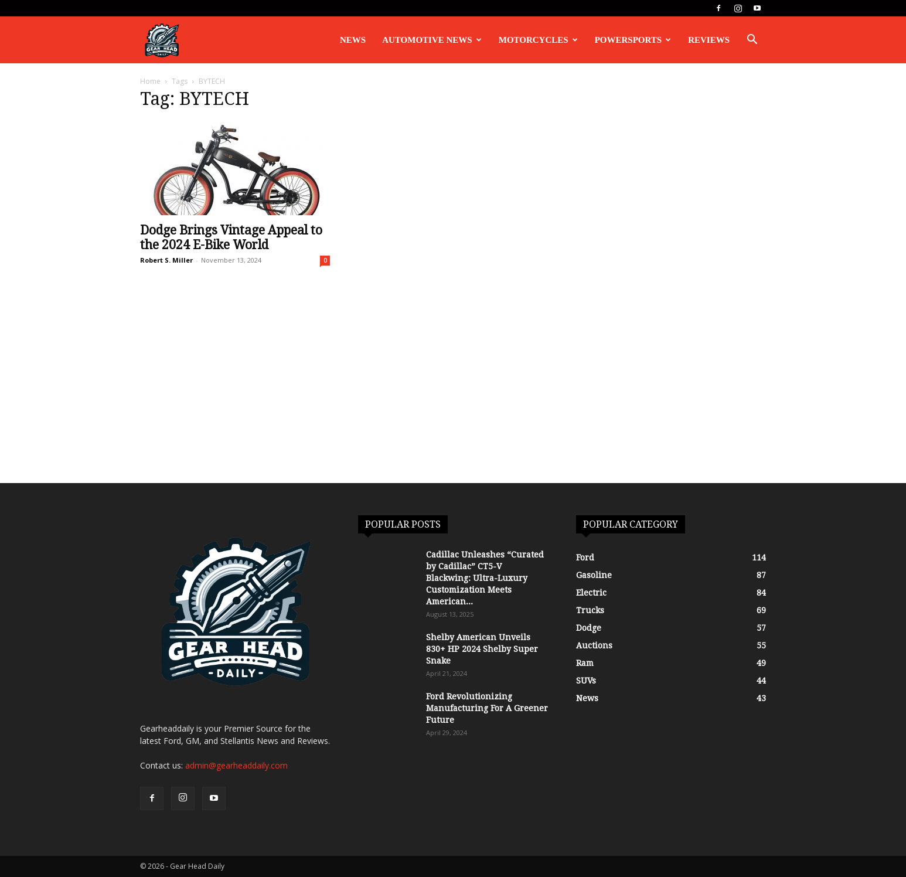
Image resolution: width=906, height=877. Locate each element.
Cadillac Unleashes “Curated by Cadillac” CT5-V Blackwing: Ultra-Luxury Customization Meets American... (485, 578)
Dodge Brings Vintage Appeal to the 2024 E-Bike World (231, 237)
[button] (752, 40)
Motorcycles (538, 40)
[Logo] (161, 40)
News (353, 40)
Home (150, 81)
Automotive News (432, 40)
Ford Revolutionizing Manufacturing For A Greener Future (487, 708)
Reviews (709, 40)
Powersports (633, 40)
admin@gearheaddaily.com (236, 765)
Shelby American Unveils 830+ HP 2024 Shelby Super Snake (482, 649)
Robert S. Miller (166, 260)
